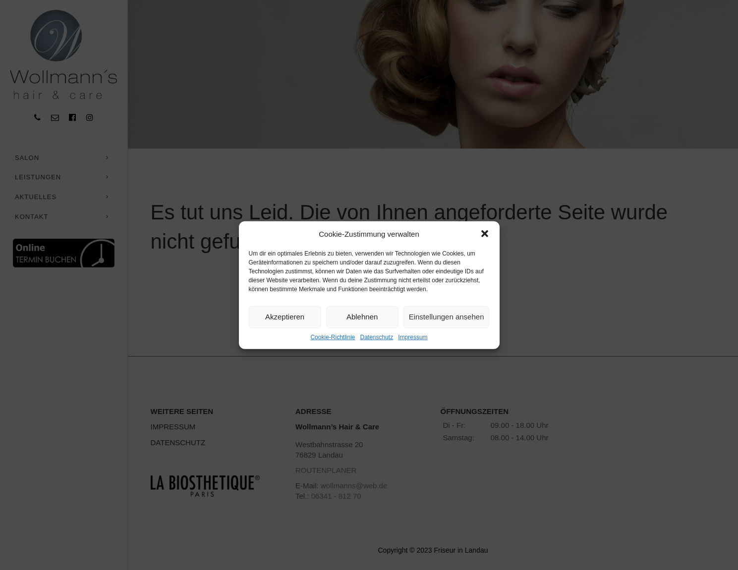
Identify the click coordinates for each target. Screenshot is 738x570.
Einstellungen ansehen (446, 316)
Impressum (412, 337)
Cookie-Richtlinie (332, 337)
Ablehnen (362, 316)
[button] (485, 234)
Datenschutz (377, 337)
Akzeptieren (284, 316)
